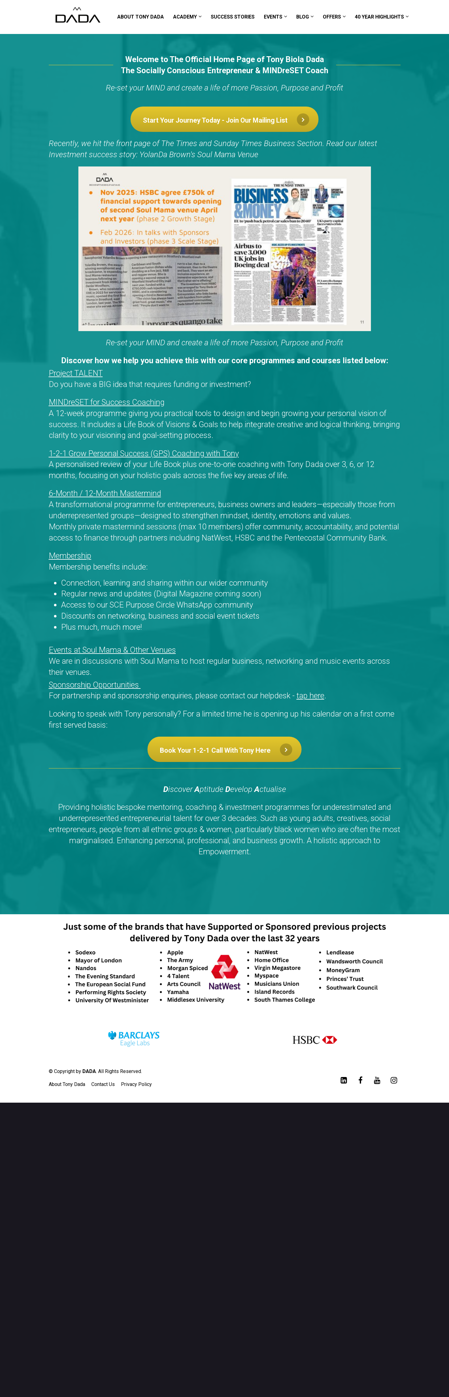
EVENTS (273, 17)
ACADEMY (185, 17)
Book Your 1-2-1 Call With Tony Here (226, 749)
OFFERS (332, 17)
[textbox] (225, 523)
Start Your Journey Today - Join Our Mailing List (226, 119)
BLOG (302, 17)
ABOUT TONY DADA (140, 17)
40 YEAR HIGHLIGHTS (379, 17)
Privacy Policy (136, 1084)
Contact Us (103, 1084)
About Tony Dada (67, 1084)
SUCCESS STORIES (233, 17)
